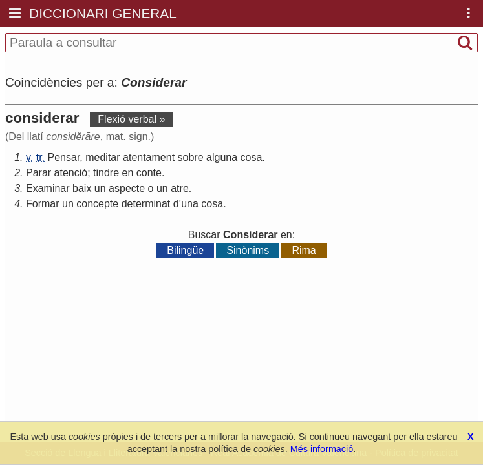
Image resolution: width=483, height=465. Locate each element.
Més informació (322, 449)
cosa (252, 157)
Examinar (48, 188)
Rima (304, 250)
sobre (191, 157)
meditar (102, 157)
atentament (149, 157)
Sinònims (247, 250)
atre (180, 188)
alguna (221, 157)
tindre (106, 172)
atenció (71, 172)
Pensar (64, 157)
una (190, 203)
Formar (42, 203)
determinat (146, 203)
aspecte (127, 188)
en (128, 172)
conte (149, 172)
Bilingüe (185, 250)
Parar (38, 172)
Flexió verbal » (131, 119)
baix (81, 188)
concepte (97, 203)
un (100, 188)
